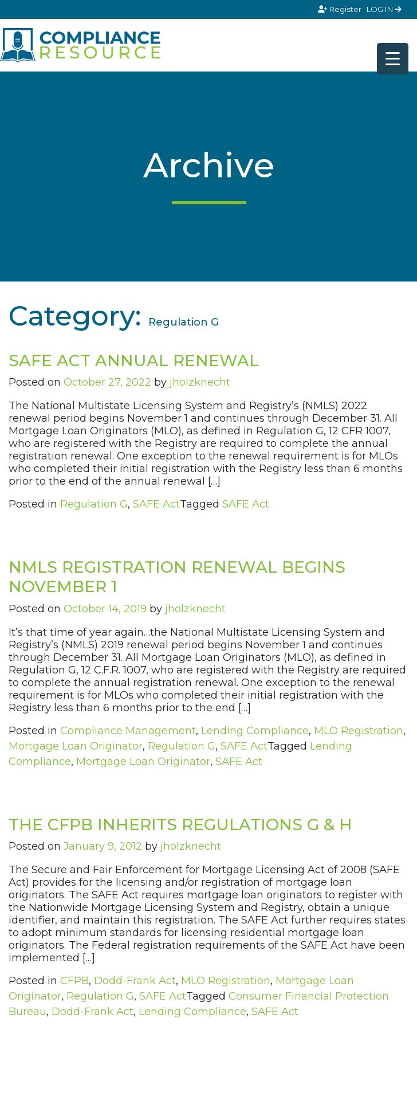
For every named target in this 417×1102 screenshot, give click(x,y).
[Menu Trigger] (392, 58)
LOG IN (384, 9)
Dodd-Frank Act (135, 980)
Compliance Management (128, 730)
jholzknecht (200, 382)
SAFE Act (156, 504)
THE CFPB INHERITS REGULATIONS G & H (180, 824)
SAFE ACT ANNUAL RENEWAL (134, 360)
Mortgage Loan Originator (76, 746)
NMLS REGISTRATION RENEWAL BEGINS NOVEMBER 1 (177, 576)
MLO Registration (358, 730)
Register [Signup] (340, 9)
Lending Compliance (255, 730)
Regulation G (94, 504)
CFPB (74, 980)
